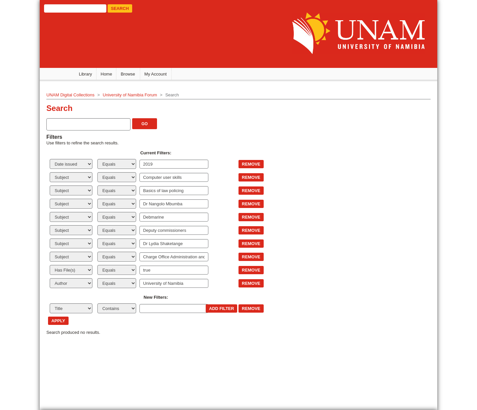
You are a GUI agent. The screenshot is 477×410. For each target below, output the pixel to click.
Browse (128, 74)
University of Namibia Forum (130, 94)
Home (106, 74)
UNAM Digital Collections (70, 94)
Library (85, 74)
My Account (155, 74)
